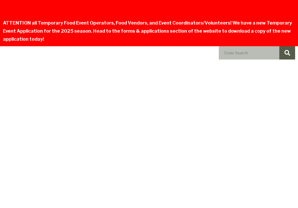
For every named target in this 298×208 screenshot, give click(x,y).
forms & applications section (154, 31)
